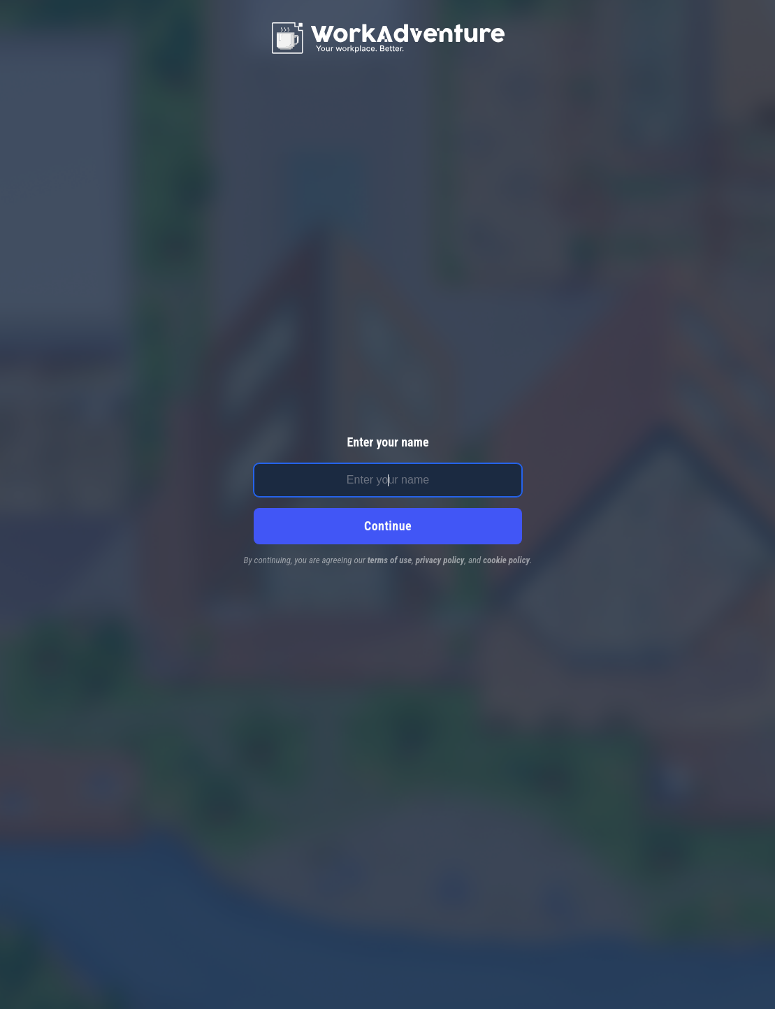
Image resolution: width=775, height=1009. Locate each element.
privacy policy (440, 560)
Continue (388, 525)
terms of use (390, 560)
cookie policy (506, 560)
